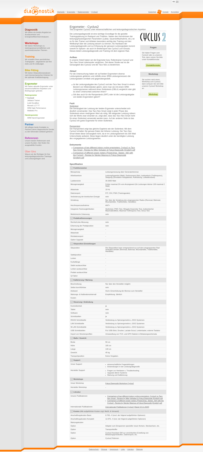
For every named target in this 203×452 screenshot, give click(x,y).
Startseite (61, 12)
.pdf (82, 158)
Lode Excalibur (33, 103)
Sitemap (139, 449)
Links (123, 449)
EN (177, 2)
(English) (77, 158)
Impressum (114, 449)
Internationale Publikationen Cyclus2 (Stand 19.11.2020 (127, 407)
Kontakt (166, 12)
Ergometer (71, 12)
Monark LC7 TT (33, 105)
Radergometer (83, 12)
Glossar (104, 449)
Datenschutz (94, 449)
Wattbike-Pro (32, 111)
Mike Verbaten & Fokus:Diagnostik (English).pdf (114, 150)
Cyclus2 (94, 12)
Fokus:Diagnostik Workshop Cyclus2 (119, 383)
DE (174, 2)
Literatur (130, 449)
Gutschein (154, 12)
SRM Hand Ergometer (36, 118)
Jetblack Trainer (33, 100)
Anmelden (175, 12)
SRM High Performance (36, 108)
